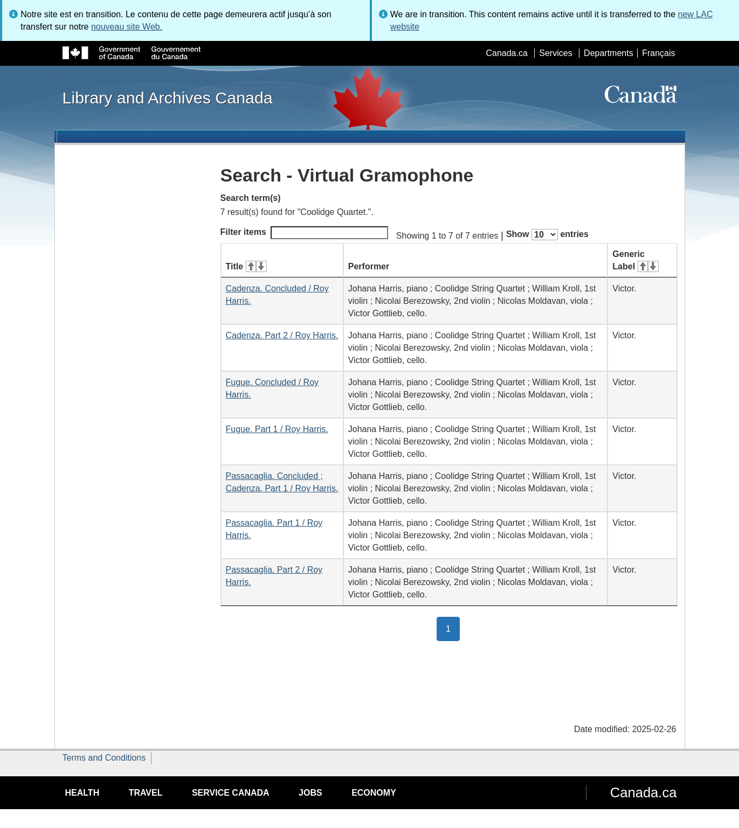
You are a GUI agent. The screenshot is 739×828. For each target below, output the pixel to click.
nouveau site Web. (126, 26)
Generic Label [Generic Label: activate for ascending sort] (635, 260)
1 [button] (453, 628)
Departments (608, 53)
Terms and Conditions (104, 757)
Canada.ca (506, 53)
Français (658, 53)
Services (555, 53)
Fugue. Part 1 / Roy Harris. (277, 429)
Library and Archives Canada (168, 97)
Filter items (304, 232)
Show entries (547, 234)
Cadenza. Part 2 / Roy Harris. (282, 335)
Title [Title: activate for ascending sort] (246, 266)
